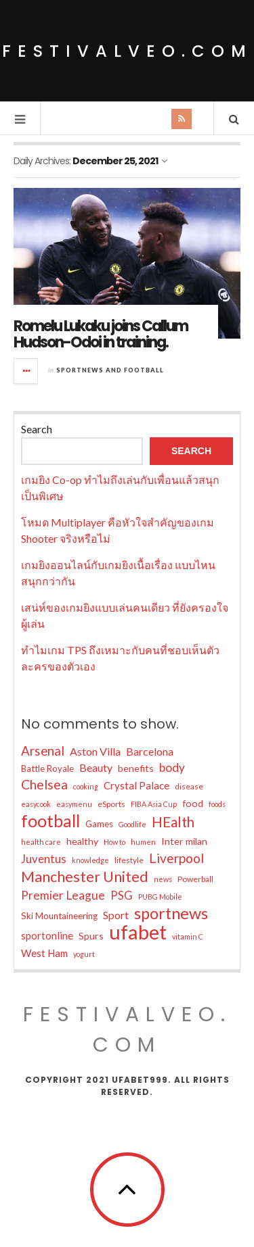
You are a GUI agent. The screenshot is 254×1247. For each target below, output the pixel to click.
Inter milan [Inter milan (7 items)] (184, 841)
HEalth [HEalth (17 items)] (173, 822)
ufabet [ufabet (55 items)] (138, 932)
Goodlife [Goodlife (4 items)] (132, 824)
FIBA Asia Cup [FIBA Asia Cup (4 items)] (154, 804)
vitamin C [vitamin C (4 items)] (187, 936)
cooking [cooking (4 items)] (85, 786)
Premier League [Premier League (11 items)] (63, 895)
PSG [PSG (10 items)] (121, 895)
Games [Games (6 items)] (99, 823)
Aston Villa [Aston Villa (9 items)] (95, 751)
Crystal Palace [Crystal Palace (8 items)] (136, 785)
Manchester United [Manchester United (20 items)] (84, 877)
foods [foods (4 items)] (217, 804)
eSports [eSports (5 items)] (111, 804)
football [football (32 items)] (50, 820)
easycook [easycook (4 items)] (36, 804)
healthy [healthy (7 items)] (82, 841)
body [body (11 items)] (172, 767)
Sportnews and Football (110, 370)
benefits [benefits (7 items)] (136, 768)
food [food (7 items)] (192, 803)
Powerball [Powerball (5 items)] (195, 879)
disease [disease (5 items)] (189, 786)
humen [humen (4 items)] (143, 841)
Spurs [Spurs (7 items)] (91, 936)
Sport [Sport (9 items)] (116, 914)
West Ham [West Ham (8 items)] (44, 953)
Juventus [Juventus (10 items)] (43, 859)
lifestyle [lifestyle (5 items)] (129, 860)
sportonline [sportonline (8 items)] (47, 935)
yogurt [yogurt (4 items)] (84, 954)
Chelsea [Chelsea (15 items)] (44, 784)
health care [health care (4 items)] (41, 841)
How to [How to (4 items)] (114, 841)
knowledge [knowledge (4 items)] (90, 860)
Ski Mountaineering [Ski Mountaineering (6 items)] (59, 915)
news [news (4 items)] (163, 879)
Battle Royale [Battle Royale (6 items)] (47, 768)
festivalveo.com (127, 51)
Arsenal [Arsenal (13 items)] (42, 750)
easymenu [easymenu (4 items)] (74, 804)
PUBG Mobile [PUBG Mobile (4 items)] (160, 896)
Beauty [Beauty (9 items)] (95, 767)
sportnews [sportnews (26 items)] (171, 913)
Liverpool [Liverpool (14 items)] (176, 858)
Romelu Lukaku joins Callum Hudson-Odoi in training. (101, 334)
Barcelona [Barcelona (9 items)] (149, 751)
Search (36, 428)
